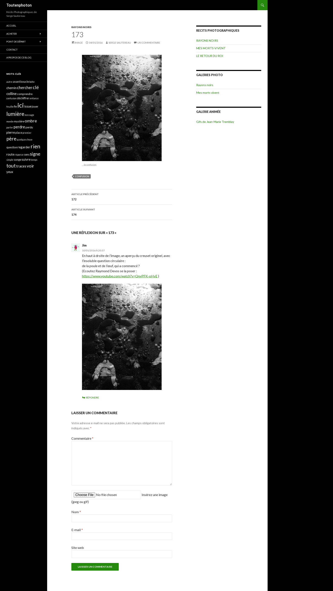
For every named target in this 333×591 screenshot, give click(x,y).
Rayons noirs (204, 85)
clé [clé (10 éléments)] (36, 87)
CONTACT (12, 49)
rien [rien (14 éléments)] (35, 146)
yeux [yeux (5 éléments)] (9, 172)
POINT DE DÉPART (16, 41)
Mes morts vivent (207, 92)
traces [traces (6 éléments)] (21, 166)
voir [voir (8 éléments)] (30, 165)
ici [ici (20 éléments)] (20, 105)
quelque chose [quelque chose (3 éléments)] (24, 139)
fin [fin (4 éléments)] (15, 106)
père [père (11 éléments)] (11, 139)
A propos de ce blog (18, 57)
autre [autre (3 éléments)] (9, 81)
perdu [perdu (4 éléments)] (29, 127)
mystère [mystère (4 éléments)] (19, 121)
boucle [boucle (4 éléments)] (24, 81)
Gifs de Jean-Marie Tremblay (215, 121)
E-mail (77, 530)
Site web (77, 548)
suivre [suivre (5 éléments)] (26, 159)
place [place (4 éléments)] (18, 132)
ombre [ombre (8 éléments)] (31, 120)
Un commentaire (148, 42)
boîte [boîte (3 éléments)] (32, 81)
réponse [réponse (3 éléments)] (19, 154)
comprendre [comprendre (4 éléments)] (24, 94)
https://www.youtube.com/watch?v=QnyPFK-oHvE (119, 276)
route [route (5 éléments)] (10, 154)
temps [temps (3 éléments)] (34, 159)
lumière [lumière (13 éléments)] (15, 114)
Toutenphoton (19, 5)
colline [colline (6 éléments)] (11, 93)
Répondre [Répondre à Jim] (92, 397)
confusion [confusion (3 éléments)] (11, 98)
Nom (76, 512)
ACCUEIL (11, 25)
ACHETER (11, 33)
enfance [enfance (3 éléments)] (34, 98)
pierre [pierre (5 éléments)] (10, 132)
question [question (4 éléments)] (11, 147)
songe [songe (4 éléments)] (17, 159)
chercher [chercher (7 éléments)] (24, 87)
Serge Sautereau (120, 42)
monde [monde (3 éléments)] (10, 121)
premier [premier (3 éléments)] (27, 132)
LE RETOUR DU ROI (209, 56)
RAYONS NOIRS (81, 27)
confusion (82, 176)
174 (121, 211)
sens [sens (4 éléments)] (27, 154)
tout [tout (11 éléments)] (11, 166)
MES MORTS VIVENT (211, 48)
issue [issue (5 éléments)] (27, 106)
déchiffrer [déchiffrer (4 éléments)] (23, 98)
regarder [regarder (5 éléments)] (24, 147)
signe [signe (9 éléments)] (35, 153)
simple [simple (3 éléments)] (9, 159)
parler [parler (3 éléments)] (9, 127)
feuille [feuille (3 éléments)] (10, 106)
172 (121, 196)
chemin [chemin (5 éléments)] (11, 88)
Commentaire (82, 438)
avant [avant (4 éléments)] (16, 81)
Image (79, 42)
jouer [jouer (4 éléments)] (35, 106)
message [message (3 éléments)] (29, 114)
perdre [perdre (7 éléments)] (19, 127)
